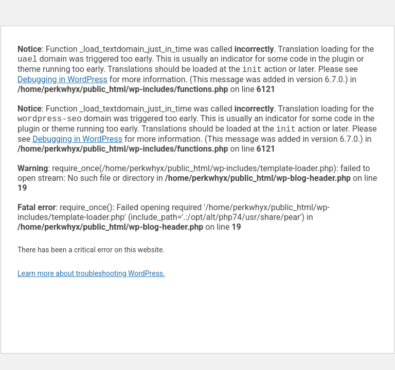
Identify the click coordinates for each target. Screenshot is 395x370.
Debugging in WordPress (62, 81)
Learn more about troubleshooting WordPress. (91, 277)
